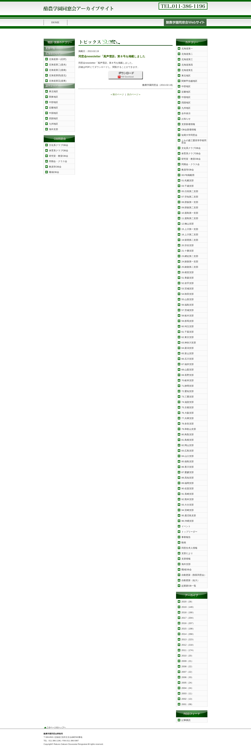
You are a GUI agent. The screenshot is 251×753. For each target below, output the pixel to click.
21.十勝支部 (187, 250)
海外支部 (53, 129)
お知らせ (186, 118)
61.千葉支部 (187, 331)
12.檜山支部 (187, 223)
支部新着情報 (188, 124)
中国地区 (53, 113)
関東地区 (53, 97)
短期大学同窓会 (189, 135)
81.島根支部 (187, 440)
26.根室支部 (187, 272)
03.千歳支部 (187, 186)
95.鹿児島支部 (188, 515)
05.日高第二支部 (189, 191)
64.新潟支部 (187, 348)
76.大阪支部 (187, 413)
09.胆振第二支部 (189, 207)
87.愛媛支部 (187, 472)
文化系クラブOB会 (58, 145)
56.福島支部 (187, 304)
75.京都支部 (187, 407)
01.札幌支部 (187, 180)
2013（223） (188, 639)
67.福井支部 (187, 364)
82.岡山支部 (187, 445)
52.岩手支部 (187, 283)
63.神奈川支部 (188, 342)
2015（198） (188, 628)
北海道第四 (187, 64)
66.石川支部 (187, 359)
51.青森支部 (187, 277)
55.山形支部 (187, 299)
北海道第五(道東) (57, 80)
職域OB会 (54, 172)
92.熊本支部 (187, 499)
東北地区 (53, 91)
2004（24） (187, 688)
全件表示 (186, 113)
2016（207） (188, 623)
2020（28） (187, 601)
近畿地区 (53, 107)
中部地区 (53, 102)
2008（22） (187, 666)
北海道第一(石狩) (57, 59)
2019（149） (188, 607)
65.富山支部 (187, 353)
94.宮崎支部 (187, 510)
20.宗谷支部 (187, 245)
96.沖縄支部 (187, 521)
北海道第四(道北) (57, 75)
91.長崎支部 (187, 494)
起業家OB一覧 (188, 585)
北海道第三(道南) (57, 70)
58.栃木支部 (187, 315)
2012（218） (188, 645)
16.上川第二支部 (189, 234)
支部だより (187, 553)
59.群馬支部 (187, 321)
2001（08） (187, 704)
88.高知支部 (187, 477)
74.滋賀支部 (187, 402)
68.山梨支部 (187, 369)
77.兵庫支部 (187, 418)
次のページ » (133, 94)
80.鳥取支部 (187, 434)
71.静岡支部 (187, 386)
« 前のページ (117, 94)
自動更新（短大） (190, 580)
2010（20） (187, 655)
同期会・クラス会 (58, 161)
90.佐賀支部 (187, 488)
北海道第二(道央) (57, 64)
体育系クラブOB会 (58, 150)
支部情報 (186, 558)
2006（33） (187, 677)
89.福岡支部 (187, 483)
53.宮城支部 (187, 288)
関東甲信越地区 (189, 81)
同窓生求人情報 (189, 548)
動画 (183, 542)
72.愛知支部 (187, 391)
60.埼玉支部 (187, 326)
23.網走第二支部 (189, 256)
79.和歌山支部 (188, 429)
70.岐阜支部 (187, 380)
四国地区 (53, 118)
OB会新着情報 (188, 129)
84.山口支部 (187, 456)
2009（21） (187, 661)
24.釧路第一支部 (189, 261)
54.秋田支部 (187, 294)
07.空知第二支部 (189, 196)
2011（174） (188, 650)
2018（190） (188, 612)
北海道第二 (187, 54)
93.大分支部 (187, 504)
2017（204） (188, 618)
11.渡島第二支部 (189, 218)
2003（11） (187, 693)
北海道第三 (187, 59)
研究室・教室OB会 (58, 156)
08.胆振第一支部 (189, 202)
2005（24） (187, 682)
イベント (186, 526)
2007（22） (187, 672)
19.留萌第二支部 (189, 240)
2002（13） (187, 699)
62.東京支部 (187, 337)
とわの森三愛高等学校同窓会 (193, 141)
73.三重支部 (187, 396)
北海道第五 (187, 70)
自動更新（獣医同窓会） (193, 575)
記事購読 (186, 720)
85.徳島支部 (187, 461)
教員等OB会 (55, 166)
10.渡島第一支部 (189, 213)
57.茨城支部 (187, 310)
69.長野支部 (187, 375)
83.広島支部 (187, 450)
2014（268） (188, 634)
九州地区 (53, 124)
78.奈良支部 (187, 423)
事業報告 (186, 537)
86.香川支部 (187, 467)
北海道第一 (187, 48)
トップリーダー (189, 531)
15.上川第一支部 (189, 229)
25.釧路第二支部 (189, 267)
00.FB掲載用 (187, 175)
